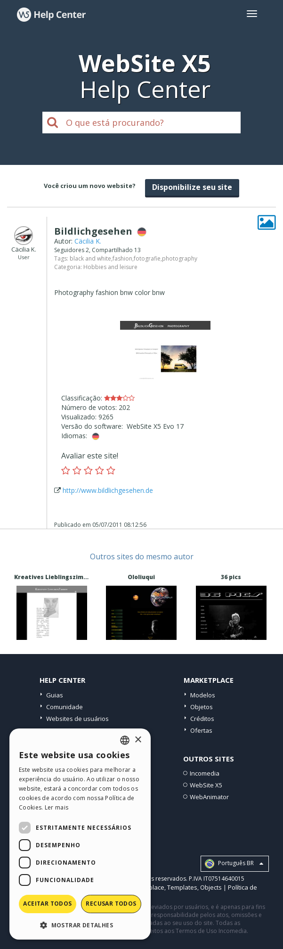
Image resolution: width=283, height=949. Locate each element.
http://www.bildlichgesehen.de (108, 490)
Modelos (202, 695)
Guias (54, 695)
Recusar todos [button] (111, 904)
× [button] (137, 740)
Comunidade (64, 707)
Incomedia (204, 773)
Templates (182, 887)
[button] (80, 924)
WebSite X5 (206, 785)
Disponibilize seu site (192, 187)
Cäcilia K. (87, 241)
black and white (90, 258)
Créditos (202, 718)
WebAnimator (209, 797)
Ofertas (201, 730)
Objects (211, 887)
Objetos (201, 707)
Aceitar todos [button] (47, 904)
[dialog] (80, 834)
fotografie (147, 258)
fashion (122, 258)
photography (179, 258)
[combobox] (124, 740)
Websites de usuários (77, 718)
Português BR (234, 863)
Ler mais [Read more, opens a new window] (56, 807)
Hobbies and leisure (110, 267)
